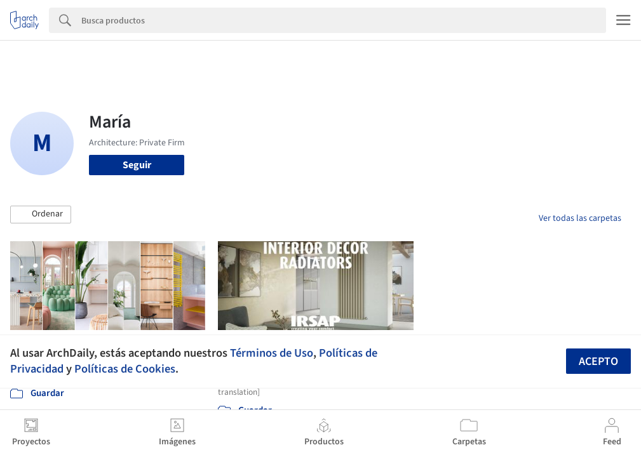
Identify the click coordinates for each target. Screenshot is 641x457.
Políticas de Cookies (124, 369)
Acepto (598, 361)
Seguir (137, 165)
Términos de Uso (271, 353)
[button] (40, 214)
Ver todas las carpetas (580, 218)
